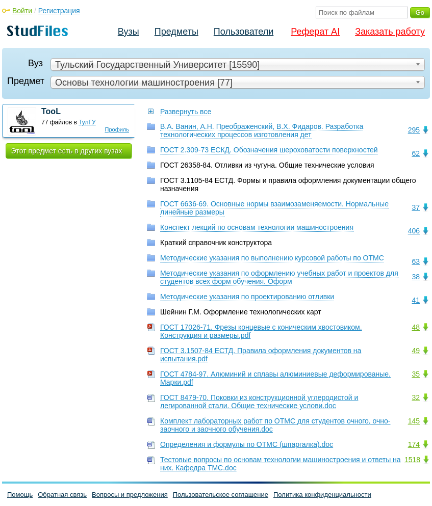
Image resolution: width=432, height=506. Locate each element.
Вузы (128, 31)
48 (416, 327)
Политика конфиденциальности (322, 494)
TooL (51, 111)
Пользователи (243, 31)
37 (416, 207)
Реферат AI (315, 31)
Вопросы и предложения (130, 494)
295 (414, 130)
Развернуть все (185, 112)
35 (416, 374)
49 (416, 351)
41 (416, 300)
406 (414, 231)
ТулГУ (87, 122)
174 (414, 444)
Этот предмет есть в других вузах (66, 151)
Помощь (20, 494)
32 (416, 397)
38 (416, 277)
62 (416, 153)
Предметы (176, 31)
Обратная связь (62, 494)
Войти (22, 11)
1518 (412, 460)
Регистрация (59, 11)
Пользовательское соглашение (220, 494)
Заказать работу (390, 31)
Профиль (117, 129)
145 (414, 421)
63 (416, 261)
